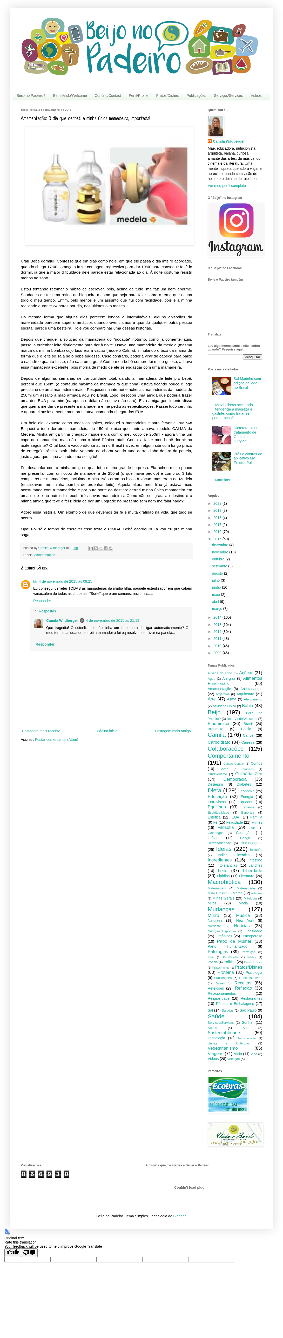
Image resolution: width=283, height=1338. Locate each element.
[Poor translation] (29, 1252)
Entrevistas (217, 802)
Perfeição (248, 952)
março (217, 608)
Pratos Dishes (253, 962)
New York (245, 920)
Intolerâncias (227, 865)
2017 (218, 525)
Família (256, 817)
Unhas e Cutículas (229, 1043)
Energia (247, 797)
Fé (215, 822)
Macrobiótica (224, 882)
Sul (245, 1028)
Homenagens (251, 843)
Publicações (196, 95)
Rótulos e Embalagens (235, 1003)
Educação (217, 796)
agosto (218, 573)
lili (35, 581)
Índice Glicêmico (234, 855)
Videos (256, 95)
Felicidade (234, 822)
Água (211, 679)
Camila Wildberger (62, 620)
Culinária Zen (248, 773)
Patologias (218, 951)
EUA (235, 817)
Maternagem (217, 888)
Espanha (248, 807)
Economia (246, 791)
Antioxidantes (251, 689)
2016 (218, 532)
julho (216, 580)
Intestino (255, 860)
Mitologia (250, 898)
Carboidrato (219, 742)
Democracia (235, 779)
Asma (231, 699)
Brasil (248, 724)
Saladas (228, 1010)
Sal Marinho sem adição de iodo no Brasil (247, 383)
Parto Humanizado (227, 946)
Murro (213, 915)
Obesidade (253, 931)
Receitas (242, 983)
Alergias (228, 678)
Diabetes (244, 784)
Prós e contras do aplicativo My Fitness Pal (248, 458)
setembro (220, 566)
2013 (218, 625)
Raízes (219, 983)
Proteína (226, 972)
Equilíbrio (217, 807)
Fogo (252, 827)
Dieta (214, 790)
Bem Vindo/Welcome (70, 95)
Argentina (223, 694)
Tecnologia (216, 1038)
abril (216, 601)
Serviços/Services (228, 95)
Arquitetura (245, 694)
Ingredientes (220, 860)
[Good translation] (12, 1252)
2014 (218, 617)
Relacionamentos (222, 993)
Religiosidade (219, 998)
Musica (243, 915)
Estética (214, 817)
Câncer (249, 735)
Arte (212, 699)
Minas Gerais (223, 898)
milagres (256, 893)
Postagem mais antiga (173, 731)
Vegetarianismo (223, 1048)
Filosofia (226, 827)
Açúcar (246, 672)
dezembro (220, 545)
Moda (243, 903)
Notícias (242, 925)
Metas (237, 893)
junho (217, 587)
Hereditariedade (219, 843)
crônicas (248, 769)
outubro (218, 559)
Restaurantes (251, 998)
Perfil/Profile (138, 95)
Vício (238, 1054)
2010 (218, 646)
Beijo (214, 712)
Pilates (251, 957)
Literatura (246, 876)
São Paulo (248, 1010)
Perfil (211, 957)
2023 (218, 503)
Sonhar (248, 1022)
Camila (217, 735)
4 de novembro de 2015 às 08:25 (65, 581)
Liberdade (252, 870)
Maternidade (246, 888)
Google (245, 838)
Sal (210, 1010)
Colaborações (226, 748)
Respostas (47, 611)
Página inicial (107, 731)
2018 (218, 518)
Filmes (257, 822)
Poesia (213, 962)
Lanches (255, 865)
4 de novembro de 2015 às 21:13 (112, 620)
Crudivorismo (217, 774)
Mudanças (221, 909)
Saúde (216, 1016)
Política (229, 962)
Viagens (215, 1053)
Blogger (179, 1216)
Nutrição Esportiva (222, 931)
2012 (218, 632)
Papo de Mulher (234, 941)
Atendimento (253, 699)
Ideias (224, 849)
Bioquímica (218, 723)
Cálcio (246, 729)
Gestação (244, 833)
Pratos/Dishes (167, 95)
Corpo (223, 769)
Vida (254, 1054)
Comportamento (229, 755)
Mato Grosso (217, 893)
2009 (218, 653)
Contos (256, 763)
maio (216, 595)
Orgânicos (223, 936)
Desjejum (215, 784)
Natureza (215, 920)
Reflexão (243, 988)
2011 (218, 639)
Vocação (233, 1059)
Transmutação (247, 1038)
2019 (218, 510)
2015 (218, 539)
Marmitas (222, 480)
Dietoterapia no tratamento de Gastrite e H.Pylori (246, 434)
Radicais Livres (250, 978)
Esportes (247, 812)
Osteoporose (251, 936)
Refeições (216, 988)
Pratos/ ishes (221, 967)
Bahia (247, 705)
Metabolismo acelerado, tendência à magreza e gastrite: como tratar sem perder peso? (233, 411)
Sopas (212, 1028)
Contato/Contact (108, 95)
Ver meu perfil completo (227, 186)
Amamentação (44, 555)
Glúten (213, 838)
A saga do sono (220, 673)
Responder (42, 601)
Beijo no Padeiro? (31, 95)
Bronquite (215, 729)
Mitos (212, 903)
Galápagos (216, 833)
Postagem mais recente (41, 731)
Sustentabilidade (224, 1032)
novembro (220, 552)
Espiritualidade (218, 812)
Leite (222, 870)
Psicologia (254, 972)
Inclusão (256, 850)
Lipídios (223, 876)
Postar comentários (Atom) (56, 739)
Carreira (247, 742)
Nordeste (214, 926)
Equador (246, 802)
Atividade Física (224, 706)
